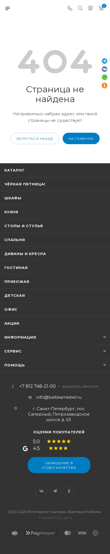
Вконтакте (41, 491)
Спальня (14, 240)
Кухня (11, 212)
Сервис (13, 351)
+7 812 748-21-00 (37, 386)
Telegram (55, 491)
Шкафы (13, 198)
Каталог (14, 170)
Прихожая (16, 281)
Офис (10, 309)
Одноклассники (69, 491)
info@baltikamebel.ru (58, 397)
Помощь (14, 365)
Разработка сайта (55, 518)
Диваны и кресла (25, 253)
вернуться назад (35, 139)
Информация (20, 337)
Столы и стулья (23, 226)
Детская (14, 295)
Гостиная (16, 267)
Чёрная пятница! (24, 184)
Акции (11, 323)
